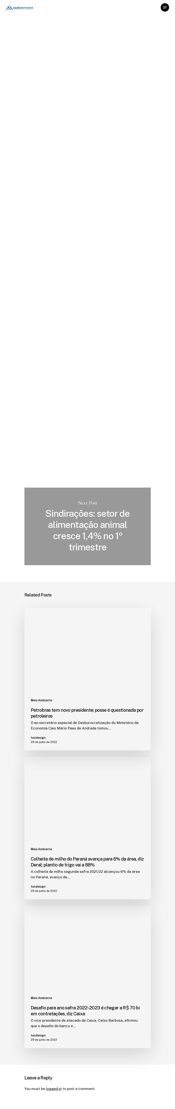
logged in (54, 1089)
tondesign (32, 61)
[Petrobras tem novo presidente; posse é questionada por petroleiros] (87, 679)
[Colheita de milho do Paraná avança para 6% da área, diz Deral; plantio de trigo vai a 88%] (87, 828)
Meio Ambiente (38, 28)
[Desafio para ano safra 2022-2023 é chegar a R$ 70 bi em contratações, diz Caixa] (87, 977)
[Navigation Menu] (165, 7)
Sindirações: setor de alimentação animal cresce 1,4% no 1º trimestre (87, 526)
